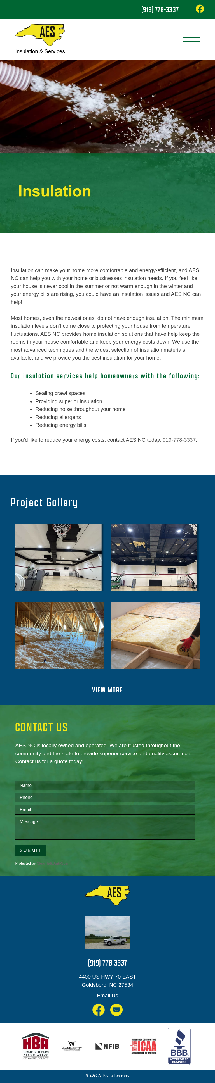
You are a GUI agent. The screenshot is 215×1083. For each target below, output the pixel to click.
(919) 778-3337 (160, 9)
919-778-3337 (179, 440)
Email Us (107, 995)
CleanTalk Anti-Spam (54, 863)
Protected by (42, 863)
